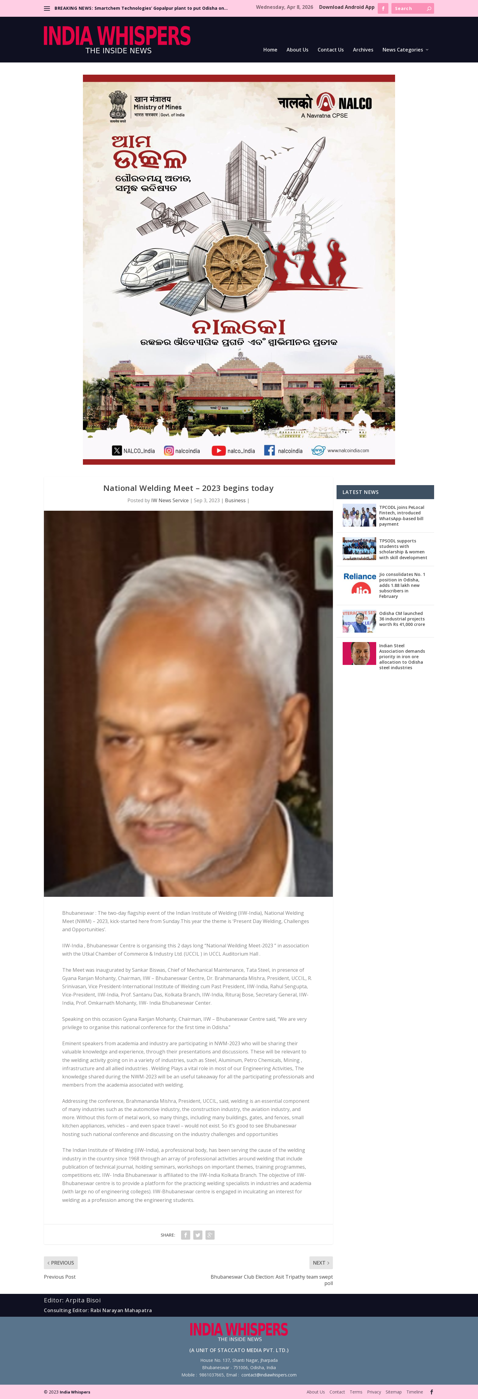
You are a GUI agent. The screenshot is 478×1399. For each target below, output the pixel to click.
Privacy (374, 1392)
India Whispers (75, 1392)
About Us (298, 50)
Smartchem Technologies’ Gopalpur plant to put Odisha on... (161, 8)
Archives (363, 50)
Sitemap (394, 1392)
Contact (337, 1392)
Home (270, 50)
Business (235, 500)
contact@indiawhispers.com (269, 1375)
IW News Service (170, 500)
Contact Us (331, 50)
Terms (356, 1392)
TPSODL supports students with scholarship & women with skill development (403, 549)
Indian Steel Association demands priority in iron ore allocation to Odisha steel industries (402, 657)
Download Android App (347, 7)
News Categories (403, 50)
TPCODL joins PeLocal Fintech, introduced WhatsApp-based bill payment (401, 515)
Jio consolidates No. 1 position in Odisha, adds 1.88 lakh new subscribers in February (402, 585)
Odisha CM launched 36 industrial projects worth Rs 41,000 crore (402, 618)
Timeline (414, 1392)
